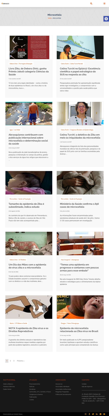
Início (50, 18)
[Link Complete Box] (28, 66)
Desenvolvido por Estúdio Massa (12, 414)
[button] (106, 19)
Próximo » (20, 361)
